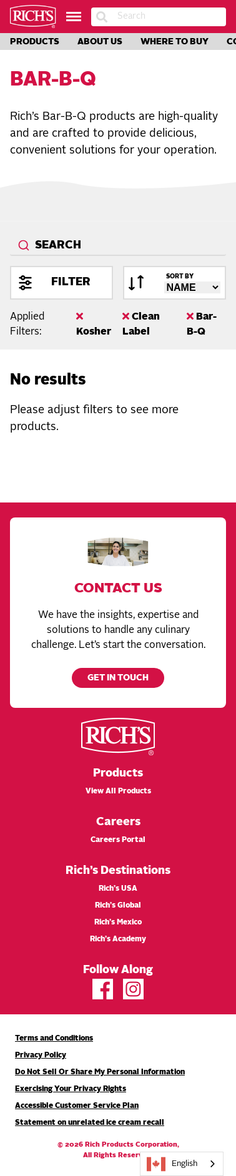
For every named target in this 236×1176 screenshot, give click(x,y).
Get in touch (118, 678)
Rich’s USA (118, 889)
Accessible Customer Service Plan (77, 1106)
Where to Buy (174, 41)
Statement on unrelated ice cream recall (89, 1123)
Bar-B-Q (202, 324)
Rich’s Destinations (118, 870)
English (172, 1164)
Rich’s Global (118, 905)
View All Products (118, 791)
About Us (99, 41)
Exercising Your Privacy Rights (70, 1089)
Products (34, 41)
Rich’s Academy (118, 939)
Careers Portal (118, 840)
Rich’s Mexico (118, 922)
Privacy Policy (40, 1055)
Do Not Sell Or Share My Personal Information (100, 1072)
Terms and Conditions (54, 1038)
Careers (118, 822)
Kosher (93, 324)
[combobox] (118, 246)
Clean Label (141, 324)
